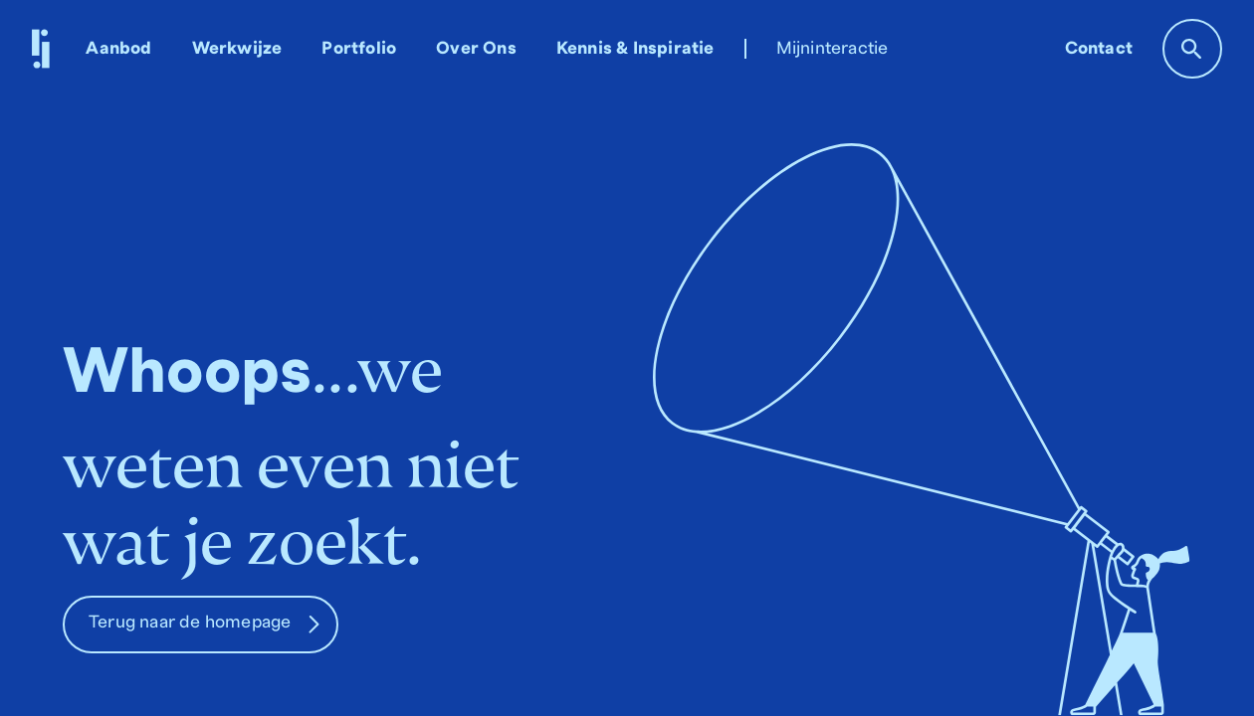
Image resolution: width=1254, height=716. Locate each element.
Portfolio (358, 48)
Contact (1099, 48)
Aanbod (118, 48)
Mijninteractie (832, 48)
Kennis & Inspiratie (635, 48)
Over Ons (476, 48)
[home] (41, 49)
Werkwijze (237, 48)
